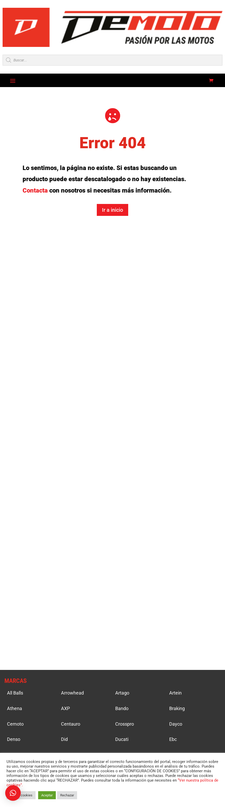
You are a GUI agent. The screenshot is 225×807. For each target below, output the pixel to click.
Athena (14, 708)
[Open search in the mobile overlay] (112, 60)
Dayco (175, 724)
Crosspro (124, 724)
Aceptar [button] (47, 795)
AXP (65, 708)
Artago (122, 693)
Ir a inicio (112, 210)
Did (64, 739)
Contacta (35, 190)
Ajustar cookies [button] (21, 795)
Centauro (70, 724)
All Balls (15, 693)
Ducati (121, 739)
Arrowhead (72, 693)
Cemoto (15, 724)
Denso (13, 739)
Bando (121, 708)
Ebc (173, 739)
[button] (13, 793)
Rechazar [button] (67, 795)
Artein (175, 693)
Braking (177, 708)
